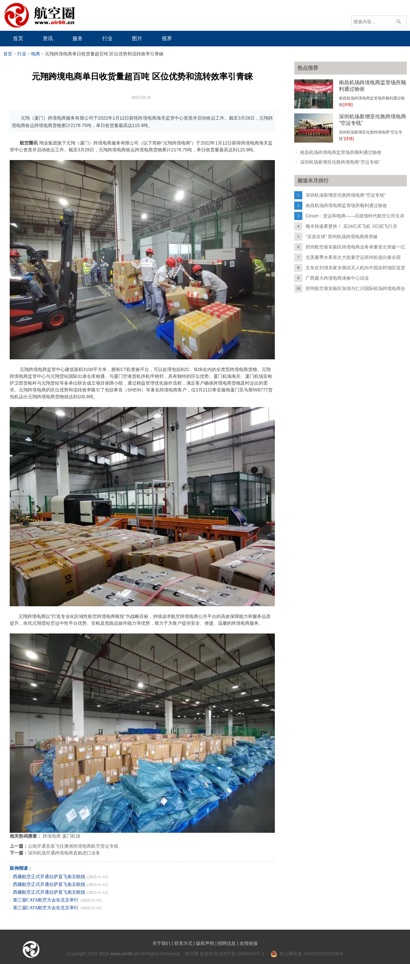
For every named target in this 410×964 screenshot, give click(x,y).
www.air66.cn (124, 953)
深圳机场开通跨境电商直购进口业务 (64, 852)
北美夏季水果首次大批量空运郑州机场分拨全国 (353, 257)
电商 (35, 54)
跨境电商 (52, 836)
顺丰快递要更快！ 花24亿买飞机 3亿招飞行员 (351, 226)
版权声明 (205, 943)
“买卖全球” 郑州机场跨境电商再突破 (342, 236)
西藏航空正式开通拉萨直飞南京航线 (49, 876)
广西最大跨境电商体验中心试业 (337, 278)
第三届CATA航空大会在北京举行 (46, 900)
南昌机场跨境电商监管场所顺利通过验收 (341, 152)
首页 (7, 54)
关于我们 (161, 943)
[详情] (348, 104)
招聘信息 (227, 943)
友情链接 (249, 943)
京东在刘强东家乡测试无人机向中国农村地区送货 (355, 267)
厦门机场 (71, 836)
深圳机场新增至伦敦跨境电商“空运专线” (340, 162)
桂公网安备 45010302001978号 (307, 953)
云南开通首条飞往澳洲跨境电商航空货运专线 (73, 846)
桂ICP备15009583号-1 (241, 953)
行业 (21, 54)
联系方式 (183, 943)
